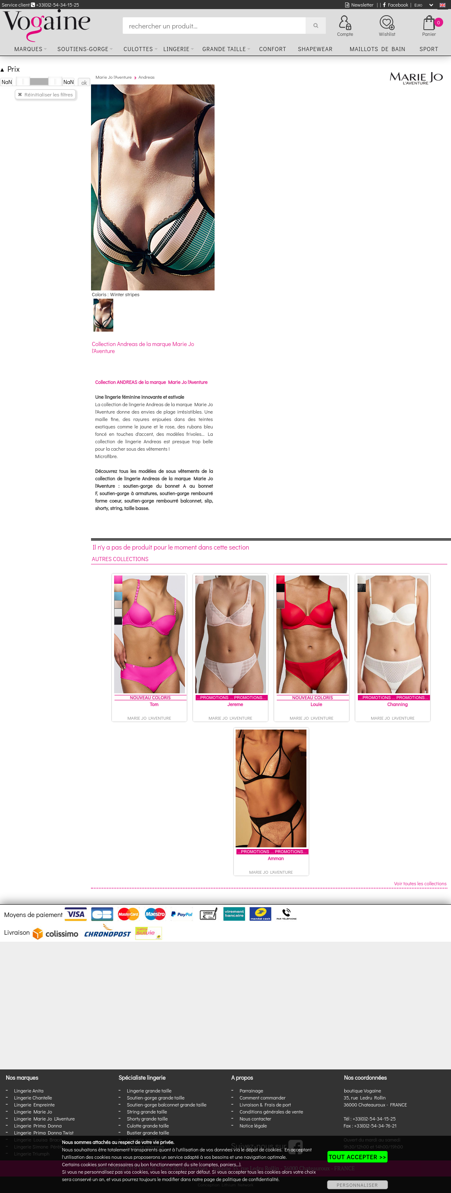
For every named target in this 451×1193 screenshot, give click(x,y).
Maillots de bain (378, 49)
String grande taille (147, 1111)
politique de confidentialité (250, 1179)
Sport (428, 49)
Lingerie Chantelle (33, 1097)
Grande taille (224, 49)
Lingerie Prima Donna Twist (43, 1132)
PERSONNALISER (357, 1184)
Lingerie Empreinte (34, 1104)
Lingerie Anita (28, 1090)
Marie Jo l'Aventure (114, 77)
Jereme (235, 704)
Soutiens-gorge (82, 49)
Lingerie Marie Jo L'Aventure (44, 1118)
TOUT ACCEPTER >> (357, 1157)
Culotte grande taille (148, 1125)
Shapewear (315, 49)
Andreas (146, 77)
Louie (316, 704)
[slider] (23, 81)
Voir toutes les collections (420, 883)
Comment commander (263, 1097)
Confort (272, 49)
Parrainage (251, 1090)
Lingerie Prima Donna (38, 1125)
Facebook (395, 4)
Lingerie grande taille (149, 1090)
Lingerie (177, 49)
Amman (276, 858)
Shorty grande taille (147, 1118)
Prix (10, 68)
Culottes (138, 49)
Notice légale (253, 1125)
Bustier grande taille (148, 1132)
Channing (397, 704)
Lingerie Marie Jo (33, 1111)
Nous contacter (255, 1118)
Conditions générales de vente (271, 1111)
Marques (28, 49)
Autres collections (120, 559)
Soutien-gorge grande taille (156, 1097)
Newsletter (359, 4)
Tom (154, 704)
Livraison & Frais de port (265, 1104)
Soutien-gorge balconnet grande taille (166, 1104)
